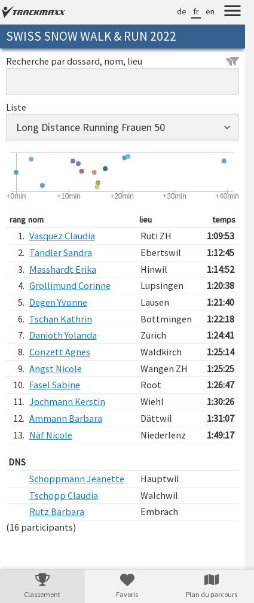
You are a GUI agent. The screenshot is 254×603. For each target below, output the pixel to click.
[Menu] (232, 12)
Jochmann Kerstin (67, 401)
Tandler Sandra (60, 252)
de (181, 11)
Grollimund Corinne (70, 285)
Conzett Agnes (59, 352)
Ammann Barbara (65, 418)
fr (196, 11)
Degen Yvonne (58, 302)
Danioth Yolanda (63, 335)
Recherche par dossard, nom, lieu (122, 61)
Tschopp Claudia (63, 495)
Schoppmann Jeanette (76, 479)
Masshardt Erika (62, 269)
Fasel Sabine (54, 385)
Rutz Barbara (56, 511)
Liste (16, 107)
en (210, 11)
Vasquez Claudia (62, 236)
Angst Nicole (55, 368)
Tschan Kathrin (60, 319)
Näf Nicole (50, 435)
